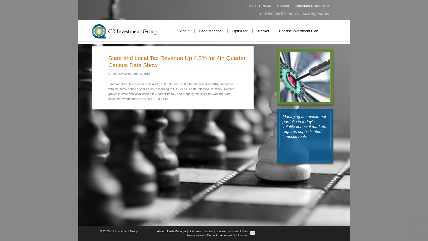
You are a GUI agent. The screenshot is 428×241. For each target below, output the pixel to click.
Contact (283, 5)
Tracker (263, 31)
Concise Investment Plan (298, 31)
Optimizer (240, 31)
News (267, 5)
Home (252, 5)
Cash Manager (210, 31)
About (184, 31)
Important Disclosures (312, 5)
